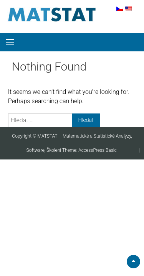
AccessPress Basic (97, 150)
